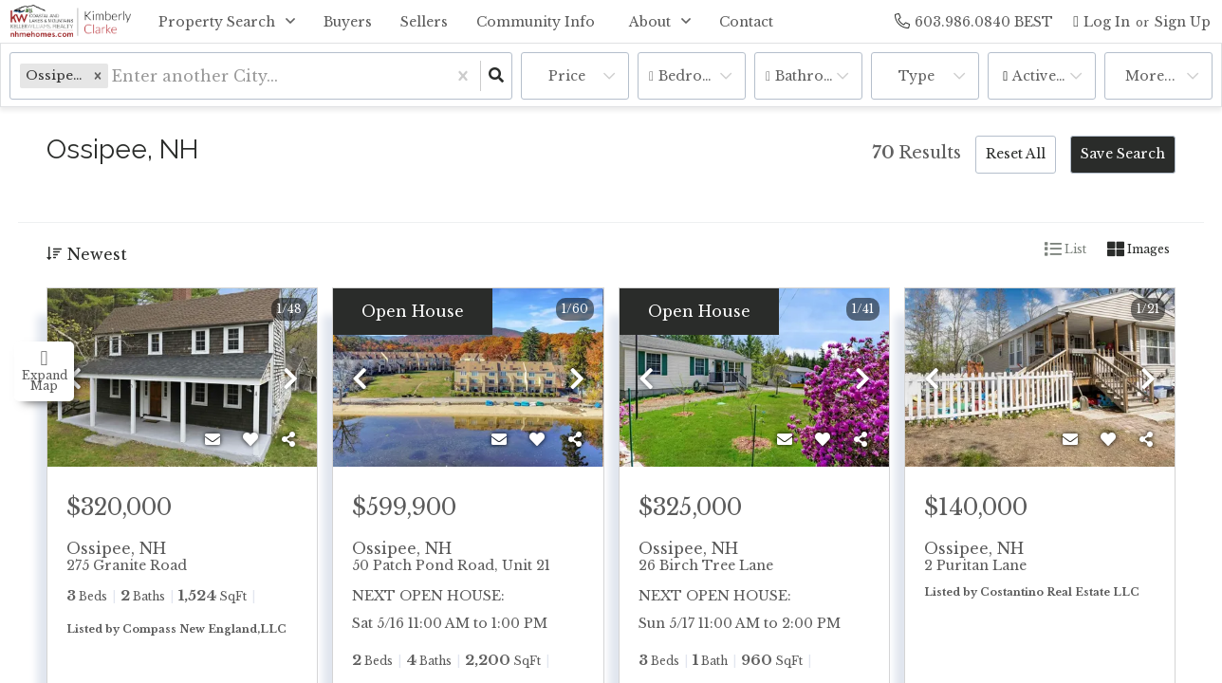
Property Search (216, 21)
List (1065, 249)
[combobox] (114, 76)
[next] (290, 380)
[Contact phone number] (984, 20)
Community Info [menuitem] (535, 21)
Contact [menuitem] (746, 21)
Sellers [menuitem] (424, 21)
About (650, 21)
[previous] (74, 380)
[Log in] (1101, 21)
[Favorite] (250, 439)
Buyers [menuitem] (348, 21)
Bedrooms (695, 75)
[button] (97, 75)
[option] (182, 378)
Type (916, 75)
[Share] (288, 439)
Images (1138, 249)
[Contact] (212, 439)
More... (1150, 75)
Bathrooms (814, 75)
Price (566, 75)
